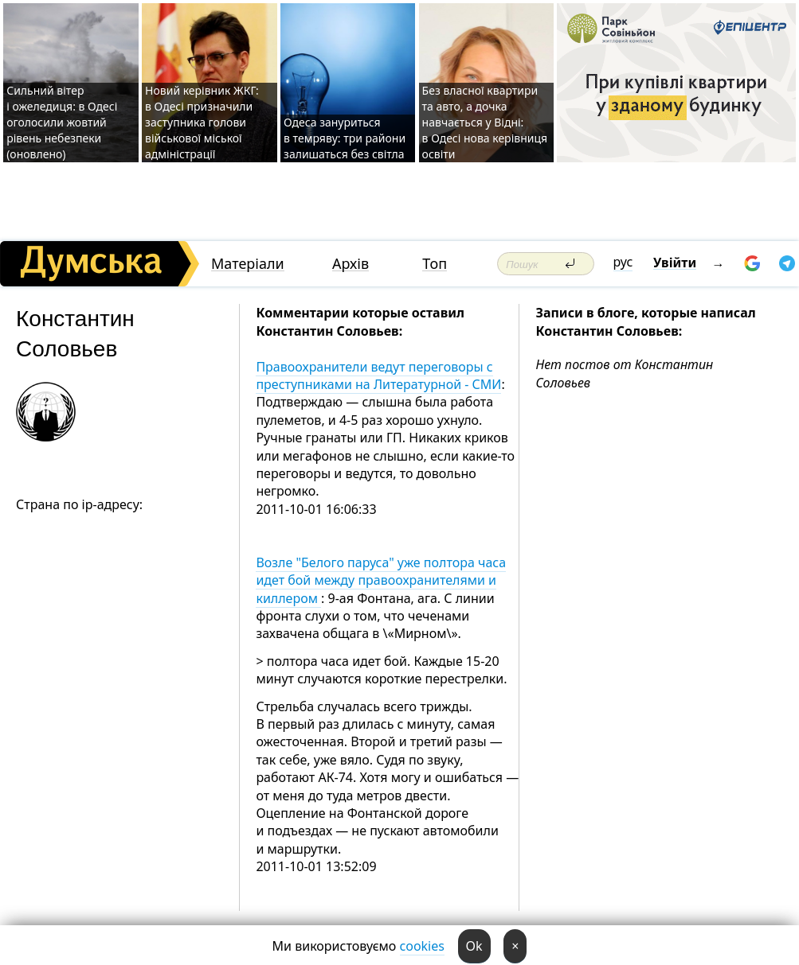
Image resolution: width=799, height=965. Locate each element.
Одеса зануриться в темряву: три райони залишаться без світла (344, 138)
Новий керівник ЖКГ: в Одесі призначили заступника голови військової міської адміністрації (202, 122)
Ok (474, 946)
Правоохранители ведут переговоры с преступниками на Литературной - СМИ (378, 375)
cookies (422, 946)
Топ (434, 263)
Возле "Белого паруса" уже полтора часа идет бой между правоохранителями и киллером (381, 580)
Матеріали (247, 263)
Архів (350, 263)
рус (623, 261)
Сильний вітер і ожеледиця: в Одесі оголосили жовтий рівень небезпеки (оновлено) (61, 122)
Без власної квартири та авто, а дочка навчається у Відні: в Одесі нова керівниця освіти (484, 122)
